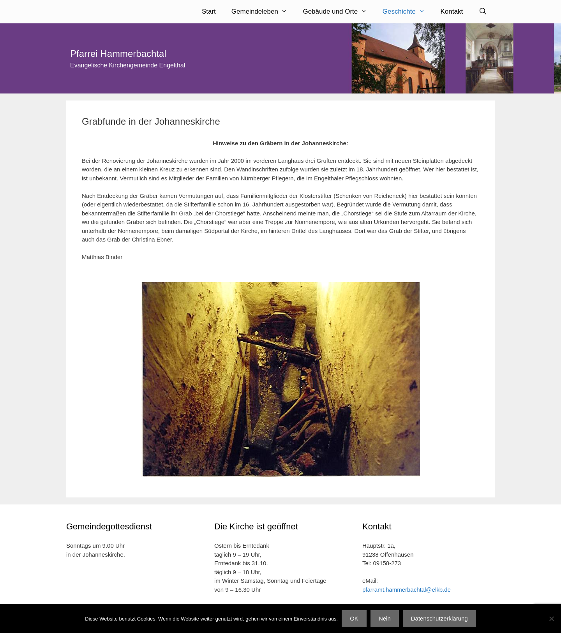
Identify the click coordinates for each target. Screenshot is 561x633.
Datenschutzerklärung (439, 618)
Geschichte (408, 11)
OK (354, 618)
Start (209, 11)
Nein (385, 618)
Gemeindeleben (263, 11)
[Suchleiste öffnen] (483, 11)
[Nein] (551, 618)
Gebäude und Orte (338, 11)
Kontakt (452, 11)
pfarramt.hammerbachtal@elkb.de (406, 588)
